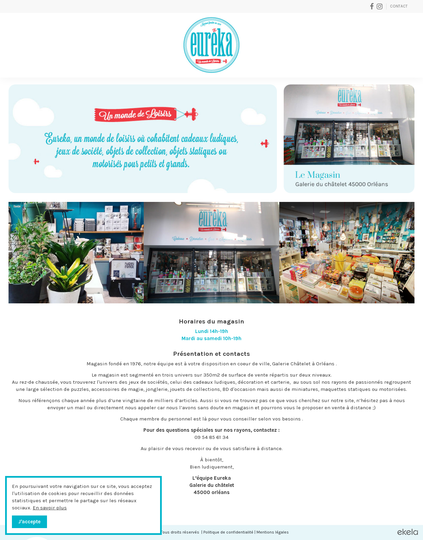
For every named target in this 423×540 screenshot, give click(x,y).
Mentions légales (272, 532)
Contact (399, 6)
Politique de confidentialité (228, 532)
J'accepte (29, 522)
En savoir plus (50, 508)
